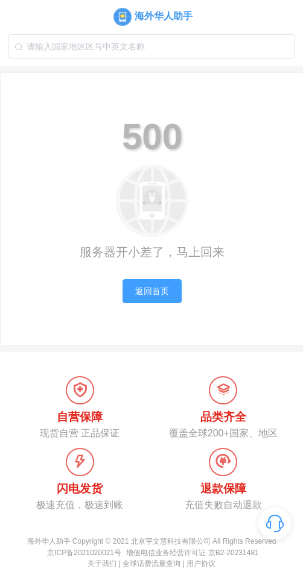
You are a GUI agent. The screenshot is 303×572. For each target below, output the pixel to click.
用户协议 (201, 563)
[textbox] (151, 46)
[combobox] (151, 46)
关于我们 (102, 563)
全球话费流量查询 (151, 563)
